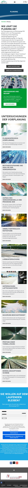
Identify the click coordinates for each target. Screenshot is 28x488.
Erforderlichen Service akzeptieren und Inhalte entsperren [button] (14, 437)
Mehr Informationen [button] (14, 430)
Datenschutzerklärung (19, 453)
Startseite (3, 22)
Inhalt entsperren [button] (14, 433)
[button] (14, 2)
